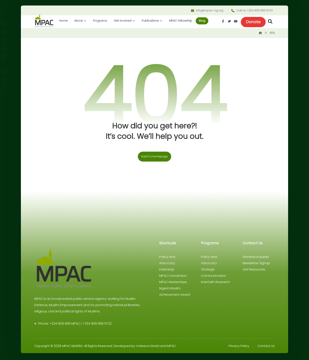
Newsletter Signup (255, 264)
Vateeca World (149, 347)
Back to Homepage (154, 157)
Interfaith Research (214, 283)
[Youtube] (234, 22)
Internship (166, 270)
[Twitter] (228, 22)
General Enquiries (255, 258)
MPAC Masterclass (173, 283)
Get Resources (253, 270)
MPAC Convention (173, 276)
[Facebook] (222, 22)
